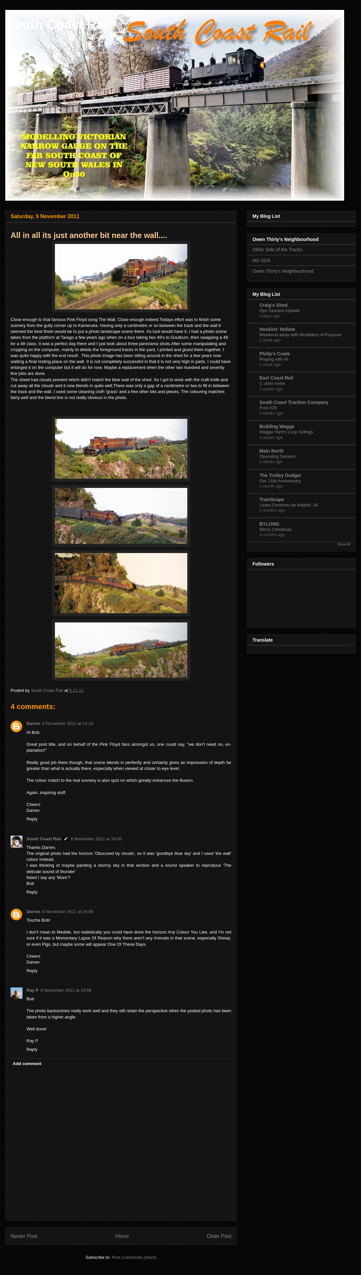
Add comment (27, 1063)
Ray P (32, 990)
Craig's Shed (273, 305)
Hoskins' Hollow (277, 329)
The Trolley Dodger (280, 475)
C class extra (272, 383)
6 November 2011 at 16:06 (67, 911)
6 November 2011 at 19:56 (65, 990)
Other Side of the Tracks (277, 249)
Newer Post (24, 1236)
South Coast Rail (58, 24)
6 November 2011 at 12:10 (67, 723)
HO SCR (261, 260)
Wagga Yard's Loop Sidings (286, 431)
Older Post (219, 1236)
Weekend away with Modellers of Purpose (300, 334)
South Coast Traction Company (293, 402)
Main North (271, 451)
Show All (343, 544)
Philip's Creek (274, 353)
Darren (33, 723)
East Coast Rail (276, 377)
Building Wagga (276, 426)
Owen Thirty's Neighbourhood (283, 271)
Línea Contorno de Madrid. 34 (288, 504)
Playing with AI (273, 359)
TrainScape (271, 499)
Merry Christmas (275, 529)
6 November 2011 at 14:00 (96, 838)
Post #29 (268, 407)
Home (122, 1236)
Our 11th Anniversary (280, 480)
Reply (31, 819)
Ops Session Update (279, 310)
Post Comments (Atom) (134, 1257)
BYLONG (269, 524)
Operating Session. (278, 456)
